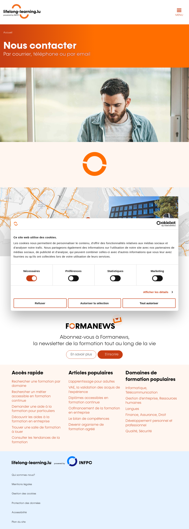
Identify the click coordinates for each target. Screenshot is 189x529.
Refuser (40, 303)
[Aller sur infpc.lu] (52, 465)
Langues (132, 409)
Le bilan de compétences (89, 419)
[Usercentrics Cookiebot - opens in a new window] (159, 223)
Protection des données (26, 503)
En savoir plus (81, 354)
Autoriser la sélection (94, 303)
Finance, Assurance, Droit (146, 415)
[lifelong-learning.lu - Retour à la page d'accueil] (22, 12)
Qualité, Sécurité (139, 431)
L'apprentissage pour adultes (92, 381)
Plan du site (19, 522)
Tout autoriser (149, 303)
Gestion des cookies (24, 493)
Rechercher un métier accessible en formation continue (31, 396)
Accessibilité (19, 512)
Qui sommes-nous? (23, 475)
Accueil (7, 32)
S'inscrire (110, 354)
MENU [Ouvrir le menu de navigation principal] (179, 15)
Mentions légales (22, 484)
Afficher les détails (155, 291)
